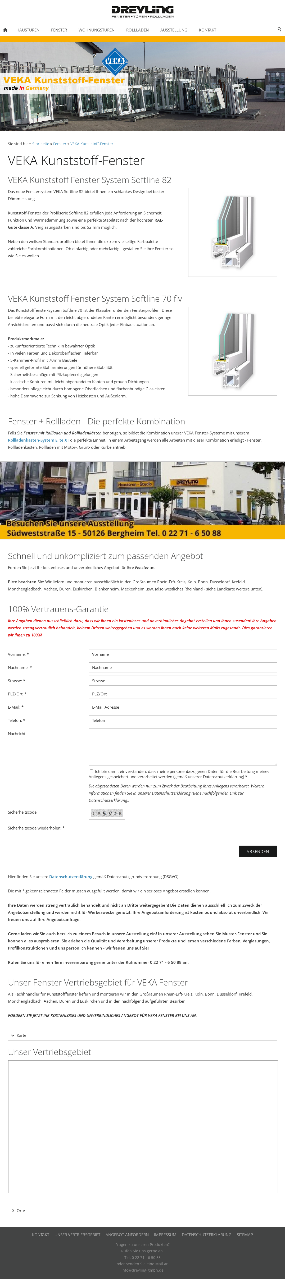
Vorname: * (18, 654)
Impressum (165, 1234)
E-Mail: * (16, 707)
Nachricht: (17, 733)
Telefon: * (16, 720)
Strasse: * (16, 680)
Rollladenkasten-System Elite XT (38, 440)
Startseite (40, 143)
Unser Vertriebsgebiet (77, 1234)
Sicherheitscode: (23, 812)
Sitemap (245, 1234)
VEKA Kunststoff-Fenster (91, 143)
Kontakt (40, 1234)
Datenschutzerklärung (70, 876)
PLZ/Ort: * (17, 693)
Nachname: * (20, 667)
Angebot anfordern (127, 1234)
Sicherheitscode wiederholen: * (36, 828)
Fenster (59, 143)
